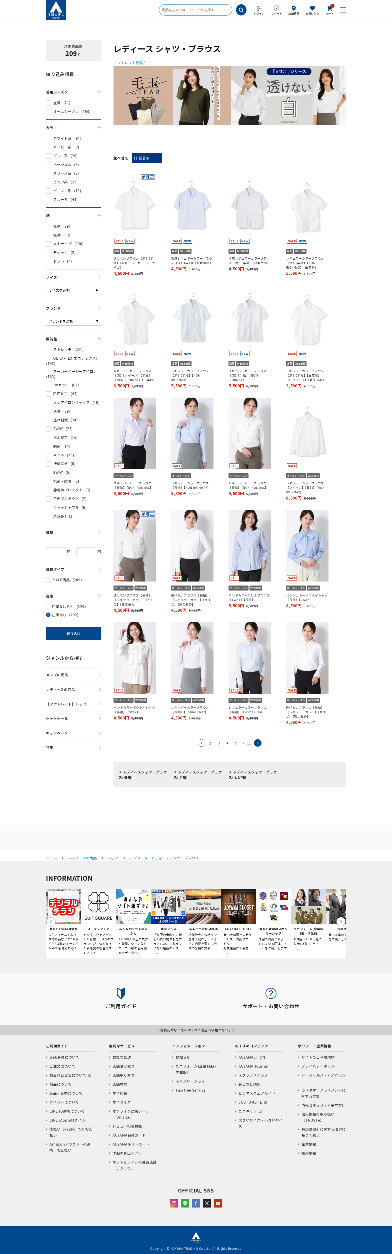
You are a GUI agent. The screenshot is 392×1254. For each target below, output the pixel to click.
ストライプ (62, 243)
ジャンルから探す (64, 657)
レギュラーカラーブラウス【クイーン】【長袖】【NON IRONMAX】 (305, 487)
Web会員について (65, 1057)
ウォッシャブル (66, 507)
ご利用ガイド (57, 1045)
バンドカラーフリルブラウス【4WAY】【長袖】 (249, 597)
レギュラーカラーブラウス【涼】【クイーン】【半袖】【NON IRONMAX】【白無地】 (135, 375)
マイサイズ (121, 1102)
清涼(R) (59, 516)
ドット (58, 261)
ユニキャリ (247, 1111)
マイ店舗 (119, 1093)
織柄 (57, 234)
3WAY (58, 472)
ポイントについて (64, 1102)
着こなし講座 (249, 1084)
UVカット (61, 384)
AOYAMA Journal (253, 1066)
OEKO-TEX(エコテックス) (75, 358)
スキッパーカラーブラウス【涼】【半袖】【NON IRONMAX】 (247, 375)
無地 (57, 226)
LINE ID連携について (67, 1111)
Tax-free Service (191, 1090)
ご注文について (62, 1066)
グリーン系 (62, 173)
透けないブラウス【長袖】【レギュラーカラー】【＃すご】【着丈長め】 (306, 711)
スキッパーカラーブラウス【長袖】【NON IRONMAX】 (133, 485)
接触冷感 (60, 463)
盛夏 (57, 102)
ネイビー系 (62, 146)
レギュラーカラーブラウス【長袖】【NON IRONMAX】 (190, 485)
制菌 (57, 446)
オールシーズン (66, 111)
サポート (276, 13)
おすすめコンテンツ (251, 1045)
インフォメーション (188, 1045)
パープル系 (62, 190)
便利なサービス (122, 1045)
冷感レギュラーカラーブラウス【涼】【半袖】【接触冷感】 (192, 260)
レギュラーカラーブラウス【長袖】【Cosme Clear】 (247, 709)
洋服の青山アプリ (127, 1153)
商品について (61, 1084)
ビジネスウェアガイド (257, 1093)
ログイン (259, 13)
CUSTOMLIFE (250, 1102)
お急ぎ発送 (121, 1057)
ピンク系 (60, 181)
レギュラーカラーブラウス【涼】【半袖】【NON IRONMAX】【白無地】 (305, 262)
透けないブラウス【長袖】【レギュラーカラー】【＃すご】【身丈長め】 (191, 599)
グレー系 (60, 155)
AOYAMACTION (251, 1057)
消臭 (57, 411)
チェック (60, 252)
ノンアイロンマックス (71, 402)
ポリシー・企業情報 (314, 1045)
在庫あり (59, 614)
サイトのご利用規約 (318, 1057)
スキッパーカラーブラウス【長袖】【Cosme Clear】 (190, 709)
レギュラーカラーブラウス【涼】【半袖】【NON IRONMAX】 (190, 375)
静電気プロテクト (68, 489)
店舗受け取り (123, 1066)
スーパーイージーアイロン (75, 371)
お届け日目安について (68, 1075)
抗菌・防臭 (62, 481)
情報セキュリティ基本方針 (324, 1105)
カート (330, 9)
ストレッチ (62, 349)
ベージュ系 (62, 164)
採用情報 (309, 1153)
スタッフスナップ (253, 1075)
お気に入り (312, 13)
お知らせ (183, 1057)
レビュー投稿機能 (127, 1126)
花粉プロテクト (66, 498)
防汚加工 (60, 393)
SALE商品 (61, 579)
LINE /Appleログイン (68, 1120)
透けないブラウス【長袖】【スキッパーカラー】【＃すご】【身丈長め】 (134, 599)
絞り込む (73, 633)
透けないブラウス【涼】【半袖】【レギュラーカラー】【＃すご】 (134, 262)
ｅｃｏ (58, 454)
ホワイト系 (62, 138)
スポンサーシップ (190, 1081)
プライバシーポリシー (320, 1066)
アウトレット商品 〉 (131, 62)
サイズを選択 (59, 290)
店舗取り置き (123, 1075)
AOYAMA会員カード (129, 1135)
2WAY (58, 428)
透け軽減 (60, 419)
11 (249, 743)
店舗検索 (293, 13)
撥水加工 (60, 437)
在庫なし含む (63, 606)
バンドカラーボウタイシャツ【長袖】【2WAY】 (307, 597)
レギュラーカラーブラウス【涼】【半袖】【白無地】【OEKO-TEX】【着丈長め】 (306, 375)
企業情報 (309, 1144)
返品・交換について (66, 1093)
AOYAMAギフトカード (131, 1144)
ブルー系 (60, 199)
